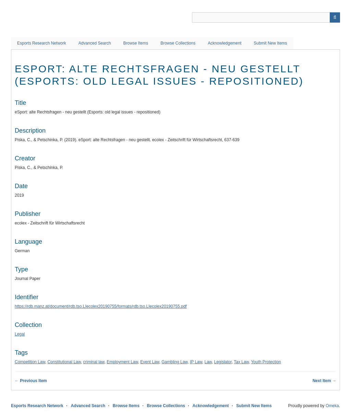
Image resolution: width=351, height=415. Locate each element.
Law (207, 361)
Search (335, 17)
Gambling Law (174, 361)
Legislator (223, 361)
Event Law (149, 361)
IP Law (196, 361)
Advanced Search (94, 43)
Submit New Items (270, 43)
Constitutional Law (64, 361)
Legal (20, 334)
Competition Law (30, 361)
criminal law (93, 361)
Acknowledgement (224, 43)
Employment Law (122, 361)
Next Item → (324, 380)
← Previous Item (31, 380)
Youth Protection (266, 361)
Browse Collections (177, 43)
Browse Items (135, 43)
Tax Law (241, 361)
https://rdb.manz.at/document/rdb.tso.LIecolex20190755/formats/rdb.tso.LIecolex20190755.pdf (101, 306)
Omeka (332, 405)
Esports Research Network (41, 43)
